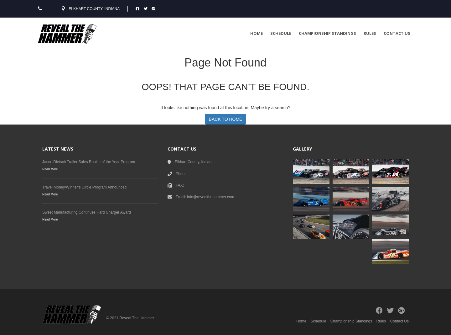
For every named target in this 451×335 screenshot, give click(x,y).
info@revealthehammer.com (210, 197)
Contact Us (397, 33)
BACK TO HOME (225, 119)
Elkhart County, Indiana (94, 9)
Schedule (280, 33)
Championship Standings (327, 33)
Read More (50, 169)
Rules (370, 33)
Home (256, 33)
